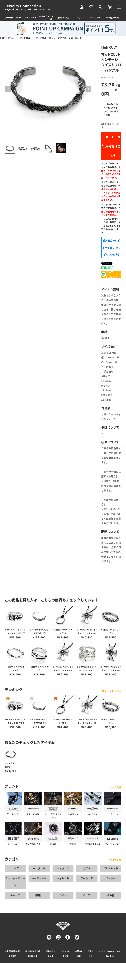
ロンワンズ (80, 17)
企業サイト (90, 953)
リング (15, 868)
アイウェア (87, 878)
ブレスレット (110, 868)
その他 (111, 895)
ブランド (12, 37)
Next (88, 89)
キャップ (15, 895)
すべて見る (115, 787)
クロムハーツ (96, 17)
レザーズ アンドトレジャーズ (46, 17)
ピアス (86, 868)
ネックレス (63, 868)
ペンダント (39, 868)
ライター (111, 878)
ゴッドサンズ (63, 17)
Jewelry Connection (23, 6)
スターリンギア (30, 17)
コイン (63, 895)
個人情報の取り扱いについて (32, 953)
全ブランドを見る (111, 691)
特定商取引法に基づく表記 (12, 953)
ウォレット (63, 878)
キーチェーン (39, 878)
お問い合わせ (79, 953)
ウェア (86, 895)
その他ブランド (113, 17)
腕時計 (39, 895)
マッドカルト (26, 37)
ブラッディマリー (13, 17)
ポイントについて (65, 953)
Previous (8, 89)
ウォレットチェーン (15, 881)
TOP (2, 37)
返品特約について (50, 953)
